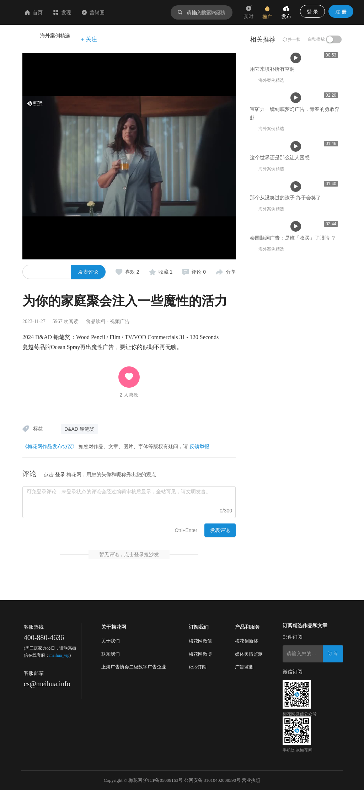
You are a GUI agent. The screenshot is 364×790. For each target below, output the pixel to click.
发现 (104, 12)
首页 (76, 12)
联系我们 (110, 654)
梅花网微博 (200, 654)
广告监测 (244, 667)
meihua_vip (59, 655)
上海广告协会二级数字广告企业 (133, 667)
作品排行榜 (208, 12)
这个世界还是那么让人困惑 (280, 331)
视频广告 (120, 321)
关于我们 (110, 641)
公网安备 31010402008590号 (212, 780)
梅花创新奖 (246, 641)
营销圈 (135, 12)
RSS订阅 (197, 667)
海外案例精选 (55, 35)
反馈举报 (199, 446)
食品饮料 (96, 321)
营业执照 (251, 780)
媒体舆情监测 (249, 654)
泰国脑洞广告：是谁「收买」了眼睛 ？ (293, 528)
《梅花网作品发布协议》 (49, 446)
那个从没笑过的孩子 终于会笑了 (285, 429)
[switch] (334, 39)
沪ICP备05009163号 (163, 780)
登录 (60, 474)
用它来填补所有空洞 (56, 208)
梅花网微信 (200, 641)
